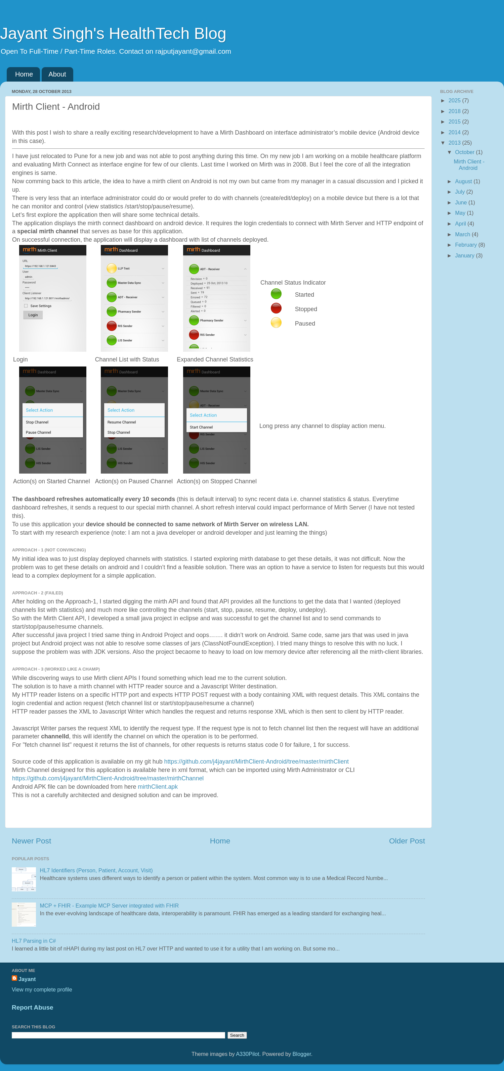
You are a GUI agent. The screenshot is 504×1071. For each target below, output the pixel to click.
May (461, 213)
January (465, 255)
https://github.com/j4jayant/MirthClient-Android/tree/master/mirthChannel (108, 778)
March (463, 234)
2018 (455, 111)
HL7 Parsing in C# (34, 941)
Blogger (302, 1054)
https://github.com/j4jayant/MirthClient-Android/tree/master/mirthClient (256, 761)
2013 (455, 143)
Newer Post (31, 840)
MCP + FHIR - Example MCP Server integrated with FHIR (109, 906)
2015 (455, 121)
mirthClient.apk (158, 786)
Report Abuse (32, 1007)
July (460, 192)
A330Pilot (247, 1054)
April (461, 224)
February (466, 245)
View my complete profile (42, 989)
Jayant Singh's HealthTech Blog (113, 33)
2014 (455, 132)
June (461, 202)
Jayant (27, 979)
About (57, 74)
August (464, 181)
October (465, 152)
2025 (455, 100)
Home (24, 74)
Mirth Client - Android (469, 164)
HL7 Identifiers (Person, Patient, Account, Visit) (96, 870)
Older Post (407, 840)
